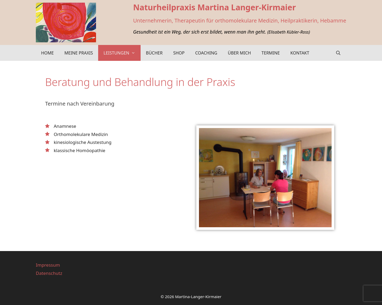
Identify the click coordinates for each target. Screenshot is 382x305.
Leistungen (122, 53)
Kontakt (299, 53)
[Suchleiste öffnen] (338, 53)
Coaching (206, 53)
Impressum (48, 265)
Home (47, 53)
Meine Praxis (78, 53)
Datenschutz (49, 273)
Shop (179, 53)
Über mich (239, 53)
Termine (271, 53)
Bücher (154, 53)
